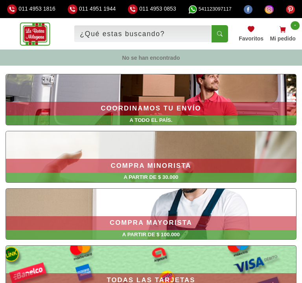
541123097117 (210, 9)
